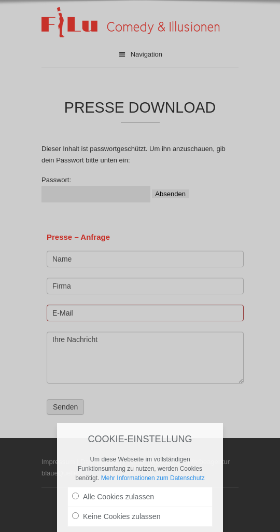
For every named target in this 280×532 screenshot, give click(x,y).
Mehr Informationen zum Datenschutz (153, 478)
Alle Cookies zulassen (113, 497)
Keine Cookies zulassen (116, 516)
